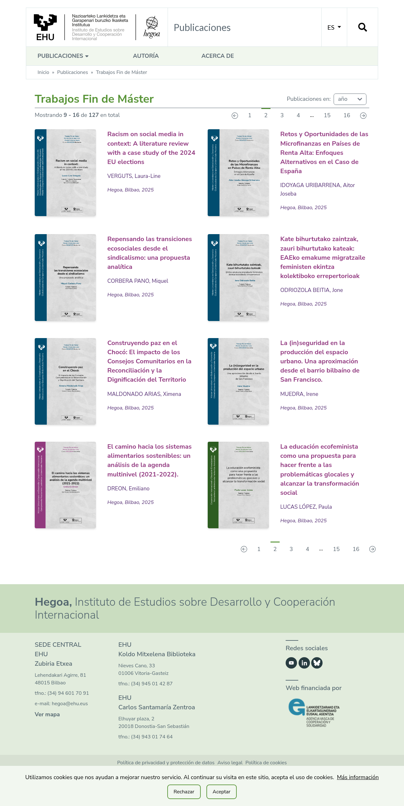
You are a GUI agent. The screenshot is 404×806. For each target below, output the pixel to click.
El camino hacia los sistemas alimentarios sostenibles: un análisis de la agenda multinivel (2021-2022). (148, 475)
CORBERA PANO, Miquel (139, 280)
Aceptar (221, 791)
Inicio (43, 72)
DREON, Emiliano (129, 508)
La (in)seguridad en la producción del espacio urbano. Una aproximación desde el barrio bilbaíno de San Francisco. (320, 375)
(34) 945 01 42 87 (152, 702)
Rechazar (184, 791)
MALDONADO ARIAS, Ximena (146, 412)
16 (346, 115)
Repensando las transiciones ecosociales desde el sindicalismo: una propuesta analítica (149, 251)
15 (327, 115)
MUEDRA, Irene (300, 412)
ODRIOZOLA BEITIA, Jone (313, 307)
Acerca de (217, 56)
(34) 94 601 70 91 (68, 712)
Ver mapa (47, 733)
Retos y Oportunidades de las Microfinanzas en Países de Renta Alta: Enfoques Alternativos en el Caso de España (324, 152)
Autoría (146, 56)
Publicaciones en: (309, 99)
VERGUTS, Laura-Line (135, 175)
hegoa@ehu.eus (70, 722)
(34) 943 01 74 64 (152, 755)
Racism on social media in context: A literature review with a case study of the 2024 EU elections (150, 147)
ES (334, 27)
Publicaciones (64, 56)
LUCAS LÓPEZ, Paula (307, 526)
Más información (358, 777)
